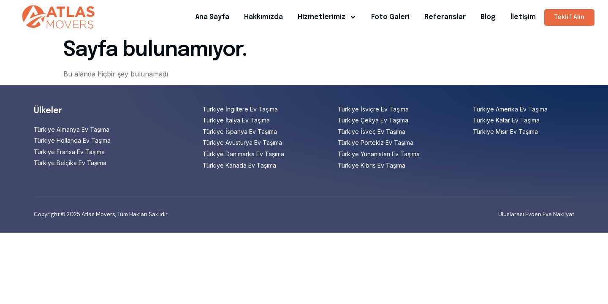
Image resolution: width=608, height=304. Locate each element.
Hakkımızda (263, 17)
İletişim (523, 17)
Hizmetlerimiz (327, 17)
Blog (488, 17)
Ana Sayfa (212, 17)
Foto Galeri (390, 17)
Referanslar (445, 17)
